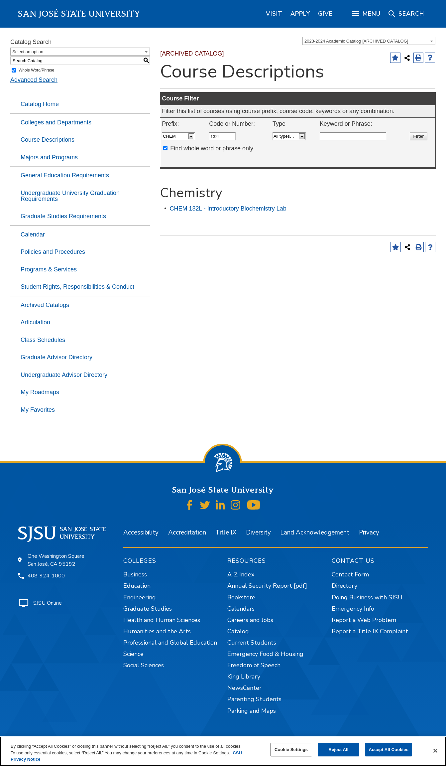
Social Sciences (143, 665)
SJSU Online (47, 603)
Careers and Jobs (250, 620)
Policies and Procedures (53, 251)
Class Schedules (43, 340)
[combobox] (368, 41)
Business (135, 574)
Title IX (225, 532)
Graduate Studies (147, 609)
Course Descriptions (47, 139)
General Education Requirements (65, 175)
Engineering (139, 597)
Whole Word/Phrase (36, 70)
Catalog (238, 631)
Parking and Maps (251, 711)
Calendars (241, 609)
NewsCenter (244, 688)
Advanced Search (33, 80)
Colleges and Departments (56, 122)
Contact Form (350, 574)
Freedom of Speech (253, 665)
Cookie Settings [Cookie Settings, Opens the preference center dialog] (291, 749)
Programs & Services (49, 269)
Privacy (369, 532)
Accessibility (141, 532)
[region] (274, 14)
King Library (243, 677)
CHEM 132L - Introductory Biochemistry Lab (228, 208)
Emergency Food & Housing (265, 654)
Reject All (338, 749)
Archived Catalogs (45, 305)
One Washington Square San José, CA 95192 (56, 560)
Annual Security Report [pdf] (267, 586)
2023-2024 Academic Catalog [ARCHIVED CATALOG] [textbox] (356, 41)
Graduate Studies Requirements (63, 216)
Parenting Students (254, 699)
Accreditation (187, 532)
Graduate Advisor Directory (56, 357)
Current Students (251, 643)
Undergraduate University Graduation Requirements (70, 196)
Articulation (35, 322)
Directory (344, 586)
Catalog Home (40, 104)
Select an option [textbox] (27, 51)
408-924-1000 (46, 575)
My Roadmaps (40, 392)
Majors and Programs (49, 157)
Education (137, 586)
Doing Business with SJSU (367, 597)
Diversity (258, 532)
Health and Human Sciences (161, 620)
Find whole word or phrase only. (212, 148)
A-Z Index (240, 574)
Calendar (33, 234)
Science (133, 654)
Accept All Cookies (388, 749)
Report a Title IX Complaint (370, 631)
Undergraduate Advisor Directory (64, 375)
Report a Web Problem (364, 620)
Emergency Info (353, 609)
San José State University (79, 14)
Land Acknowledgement (314, 532)
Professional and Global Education (170, 643)
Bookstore (241, 597)
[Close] (435, 750)
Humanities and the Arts (157, 631)
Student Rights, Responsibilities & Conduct (77, 286)
